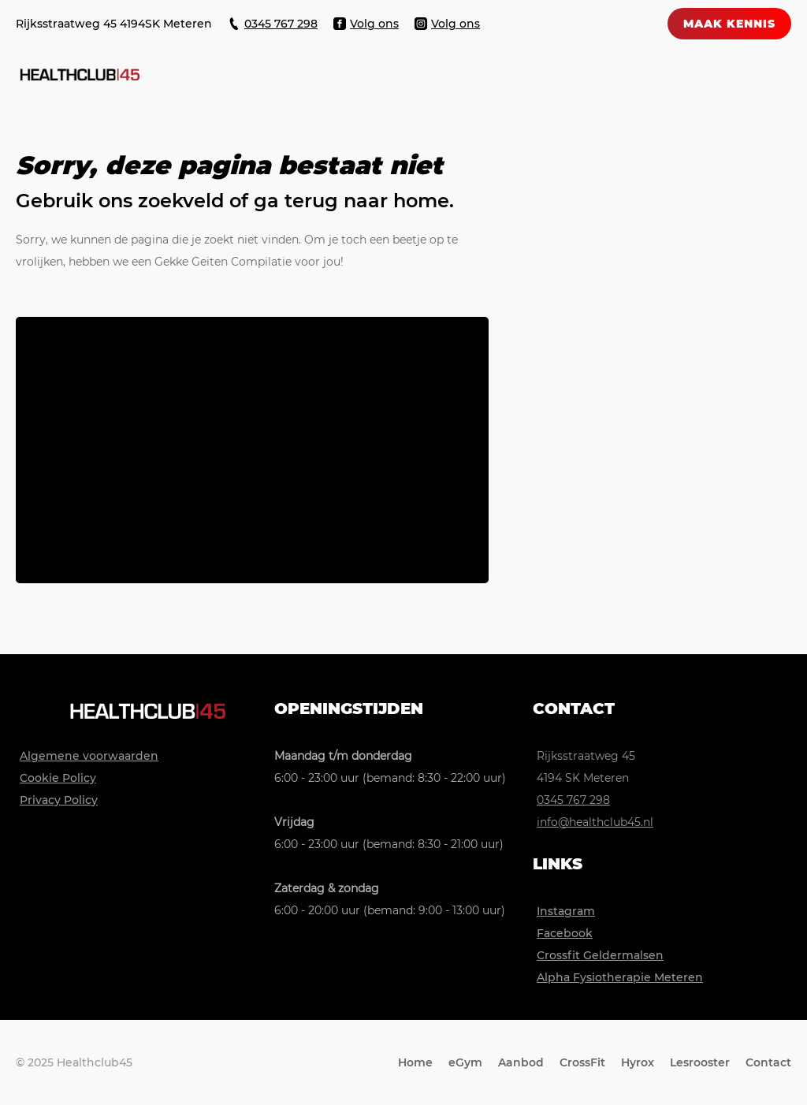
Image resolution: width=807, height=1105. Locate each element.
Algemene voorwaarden (89, 756)
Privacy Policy (59, 800)
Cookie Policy (58, 778)
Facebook (565, 933)
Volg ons (374, 24)
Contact (768, 1062)
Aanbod (521, 1062)
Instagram (566, 911)
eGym (465, 1062)
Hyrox (637, 1062)
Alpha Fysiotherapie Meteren (620, 977)
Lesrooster (700, 1062)
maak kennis (729, 24)
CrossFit (582, 1062)
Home (415, 1062)
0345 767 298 (281, 24)
